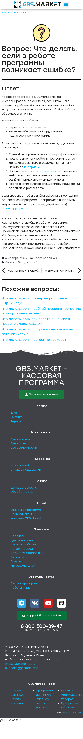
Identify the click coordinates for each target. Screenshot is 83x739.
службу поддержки (41, 171)
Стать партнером (24, 583)
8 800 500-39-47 (41, 626)
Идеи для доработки (27, 553)
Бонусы (16, 561)
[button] (66, 4)
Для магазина (21, 439)
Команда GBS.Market (26, 518)
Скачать (17, 417)
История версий (22, 548)
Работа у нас (20, 587)
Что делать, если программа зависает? (35, 340)
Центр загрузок (22, 540)
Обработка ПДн (22, 491)
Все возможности (24, 447)
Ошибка (11, 262)
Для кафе (18, 443)
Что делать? (27, 262)
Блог (14, 412)
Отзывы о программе (26, 509)
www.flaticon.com (73, 712)
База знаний (20, 465)
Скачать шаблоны (24, 544)
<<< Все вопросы (14, 12)
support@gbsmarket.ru (22, 668)
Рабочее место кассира (42, 703)
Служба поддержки (26, 469)
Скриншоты (19, 557)
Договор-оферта (24, 487)
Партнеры (18, 536)
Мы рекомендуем (23, 565)
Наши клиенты (21, 514)
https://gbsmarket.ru (20, 663)
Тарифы (17, 421)
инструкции (32, 167)
